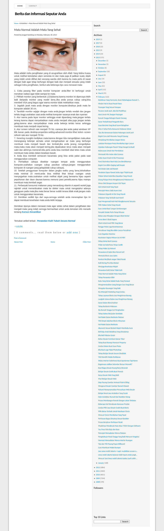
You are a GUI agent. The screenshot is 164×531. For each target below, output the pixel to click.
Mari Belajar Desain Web (107, 379)
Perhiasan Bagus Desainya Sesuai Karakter (113, 419)
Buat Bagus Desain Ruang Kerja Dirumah (113, 368)
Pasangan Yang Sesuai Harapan (109, 107)
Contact (33, 6)
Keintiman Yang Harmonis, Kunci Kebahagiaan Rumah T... (119, 100)
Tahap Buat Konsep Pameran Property (112, 343)
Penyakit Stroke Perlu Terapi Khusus (111, 212)
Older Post (87, 242)
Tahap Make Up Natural (106, 248)
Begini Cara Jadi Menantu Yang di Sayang (113, 136)
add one (72, 232)
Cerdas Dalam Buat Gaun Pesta (109, 346)
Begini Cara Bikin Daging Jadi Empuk (111, 165)
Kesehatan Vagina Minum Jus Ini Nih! (111, 238)
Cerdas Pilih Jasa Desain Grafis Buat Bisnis (113, 408)
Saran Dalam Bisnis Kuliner (108, 303)
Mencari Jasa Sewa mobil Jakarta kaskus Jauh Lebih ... (117, 458)
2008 (98, 482)
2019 (98, 39)
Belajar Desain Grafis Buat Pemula (110, 371)
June (100, 82)
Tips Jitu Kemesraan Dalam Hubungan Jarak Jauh (116, 133)
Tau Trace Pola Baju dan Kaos (108, 429)
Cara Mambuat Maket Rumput (109, 448)
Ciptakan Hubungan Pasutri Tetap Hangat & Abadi (116, 147)
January (101, 463)
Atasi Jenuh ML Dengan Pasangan (110, 114)
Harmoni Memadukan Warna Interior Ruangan (115, 440)
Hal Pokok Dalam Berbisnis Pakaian (111, 317)
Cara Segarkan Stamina (106, 234)
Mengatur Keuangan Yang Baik (109, 288)
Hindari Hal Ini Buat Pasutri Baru (110, 104)
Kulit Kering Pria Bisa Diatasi (108, 263)
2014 (98, 54)
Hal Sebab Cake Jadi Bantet (108, 169)
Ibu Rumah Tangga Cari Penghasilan (111, 310)
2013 (98, 57)
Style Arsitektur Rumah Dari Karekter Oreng (114, 397)
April (100, 90)
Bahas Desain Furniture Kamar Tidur (111, 339)
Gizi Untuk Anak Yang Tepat (108, 187)
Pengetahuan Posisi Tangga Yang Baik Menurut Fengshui (118, 437)
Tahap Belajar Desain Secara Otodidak (112, 353)
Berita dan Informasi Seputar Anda (40, 13)
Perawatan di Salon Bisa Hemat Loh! (111, 252)
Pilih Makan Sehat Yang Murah (109, 205)
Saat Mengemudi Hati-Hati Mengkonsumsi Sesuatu (116, 201)
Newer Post (18, 242)
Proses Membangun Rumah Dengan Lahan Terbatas (117, 400)
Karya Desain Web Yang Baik (108, 375)
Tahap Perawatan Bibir (106, 277)
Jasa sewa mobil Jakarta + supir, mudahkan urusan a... (118, 451)
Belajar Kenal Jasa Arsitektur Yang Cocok (113, 393)
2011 (98, 471)
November (102, 64)
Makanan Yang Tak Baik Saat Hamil (111, 198)
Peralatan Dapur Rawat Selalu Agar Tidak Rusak (115, 172)
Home (20, 6)
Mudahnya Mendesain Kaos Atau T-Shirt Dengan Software (119, 426)
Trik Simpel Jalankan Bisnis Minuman (111, 321)
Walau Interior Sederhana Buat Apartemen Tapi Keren (118, 361)
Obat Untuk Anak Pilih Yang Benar (110, 223)
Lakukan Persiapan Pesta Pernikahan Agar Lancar (116, 143)
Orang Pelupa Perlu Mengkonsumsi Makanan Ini (115, 180)
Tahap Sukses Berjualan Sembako (110, 314)
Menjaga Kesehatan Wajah (108, 267)
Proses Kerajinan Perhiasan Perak (110, 422)
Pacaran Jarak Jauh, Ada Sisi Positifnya (112, 111)
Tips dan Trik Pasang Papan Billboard (111, 444)
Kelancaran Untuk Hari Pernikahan (110, 151)
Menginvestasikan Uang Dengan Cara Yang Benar (116, 285)
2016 (98, 47)
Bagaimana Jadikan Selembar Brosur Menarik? (115, 364)
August (100, 75)
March (100, 93)
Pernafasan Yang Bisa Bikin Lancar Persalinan (114, 230)
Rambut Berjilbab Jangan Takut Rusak (112, 259)
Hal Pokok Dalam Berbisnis (108, 324)
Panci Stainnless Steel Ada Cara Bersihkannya (114, 162)
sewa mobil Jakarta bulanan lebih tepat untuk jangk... (117, 455)
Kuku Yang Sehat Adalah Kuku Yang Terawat (114, 281)
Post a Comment (20, 238)
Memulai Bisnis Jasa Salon (107, 256)
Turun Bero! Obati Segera (107, 219)
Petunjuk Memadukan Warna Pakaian (112, 433)
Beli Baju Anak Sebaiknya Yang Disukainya (113, 332)
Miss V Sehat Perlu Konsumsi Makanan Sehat (114, 129)
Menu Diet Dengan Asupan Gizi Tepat (111, 183)
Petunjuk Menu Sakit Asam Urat (110, 190)
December (102, 61)
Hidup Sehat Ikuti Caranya (107, 241)
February (101, 97)
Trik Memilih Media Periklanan (109, 357)
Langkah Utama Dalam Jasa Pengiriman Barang (115, 299)
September (102, 71)
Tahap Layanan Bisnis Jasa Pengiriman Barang (114, 295)
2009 (98, 478)
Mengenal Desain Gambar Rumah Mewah (113, 386)
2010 (98, 475)
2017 (98, 43)
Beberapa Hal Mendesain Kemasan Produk (113, 404)
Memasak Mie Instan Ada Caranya (110, 154)
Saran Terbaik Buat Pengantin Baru (110, 122)
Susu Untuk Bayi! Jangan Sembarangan (112, 209)
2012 (98, 467)
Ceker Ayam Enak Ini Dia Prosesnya (111, 158)
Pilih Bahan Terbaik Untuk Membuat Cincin (114, 411)
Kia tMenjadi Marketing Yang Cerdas (111, 292)
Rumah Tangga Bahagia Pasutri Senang (112, 118)
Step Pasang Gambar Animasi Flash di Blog (113, 382)
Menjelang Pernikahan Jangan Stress (111, 140)
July (99, 79)
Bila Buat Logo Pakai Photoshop (109, 350)
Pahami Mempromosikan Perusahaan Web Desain (116, 390)
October (101, 68)
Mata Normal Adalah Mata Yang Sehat (37, 29)
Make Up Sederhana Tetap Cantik (110, 245)
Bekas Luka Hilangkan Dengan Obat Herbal (113, 216)
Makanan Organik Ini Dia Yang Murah (111, 194)
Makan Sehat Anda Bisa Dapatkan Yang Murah (115, 176)
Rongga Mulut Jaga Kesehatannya (110, 227)
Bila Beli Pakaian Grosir (106, 335)
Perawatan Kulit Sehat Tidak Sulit (110, 270)
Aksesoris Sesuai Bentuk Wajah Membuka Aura (115, 328)
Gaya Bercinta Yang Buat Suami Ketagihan (113, 125)
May (99, 86)
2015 (98, 50)
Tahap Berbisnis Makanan (107, 306)
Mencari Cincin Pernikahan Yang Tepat (112, 415)
